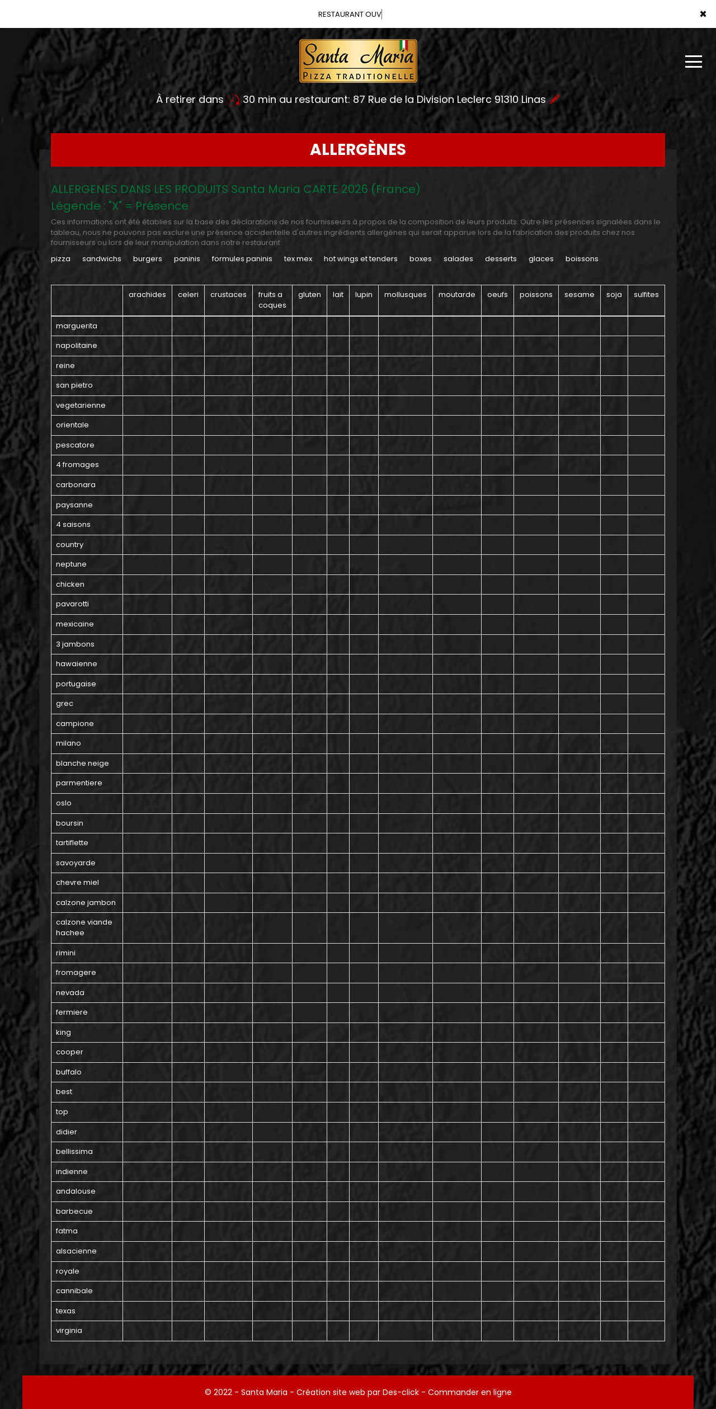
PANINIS (187, 258)
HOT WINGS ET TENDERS (361, 258)
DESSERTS (501, 258)
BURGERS (147, 258)
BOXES (420, 258)
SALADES (458, 258)
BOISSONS (582, 258)
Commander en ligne (470, 1392)
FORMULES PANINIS (242, 258)
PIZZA (60, 258)
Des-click (401, 1392)
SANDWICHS (101, 258)
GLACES (541, 258)
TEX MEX (298, 258)
